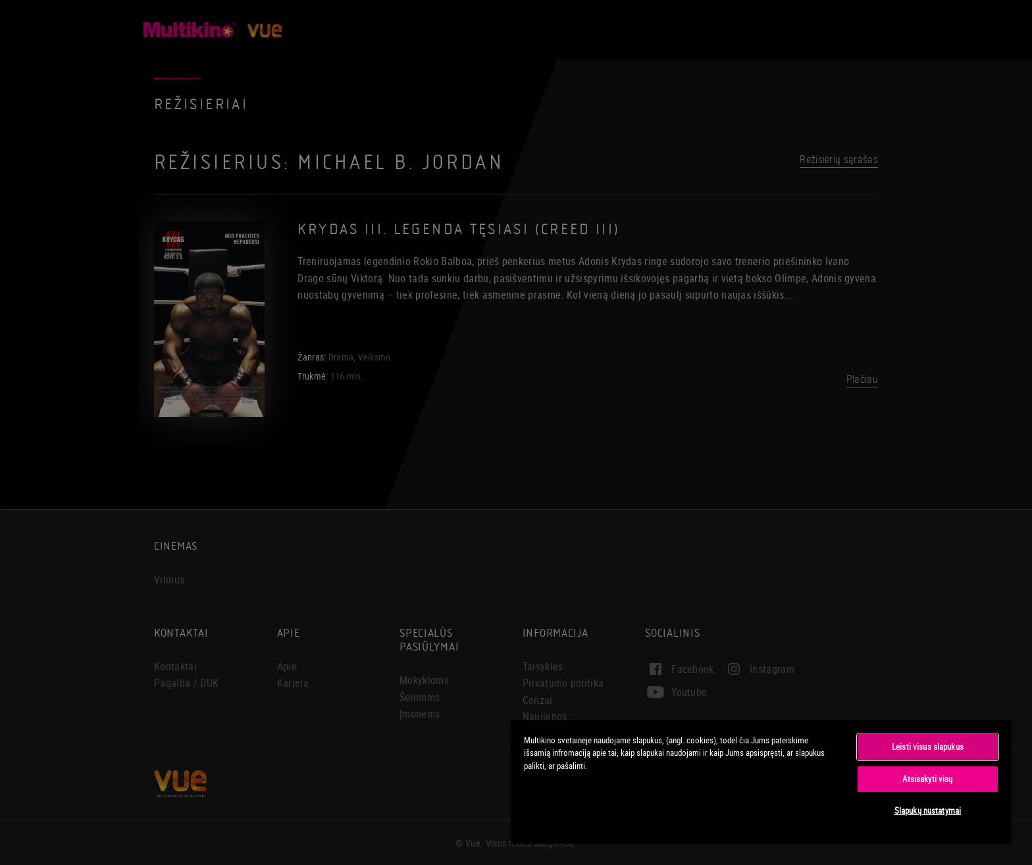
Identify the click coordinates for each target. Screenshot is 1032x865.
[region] (761, 781)
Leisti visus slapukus (928, 747)
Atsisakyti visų (927, 779)
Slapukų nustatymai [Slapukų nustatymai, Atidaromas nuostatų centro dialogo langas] (927, 810)
